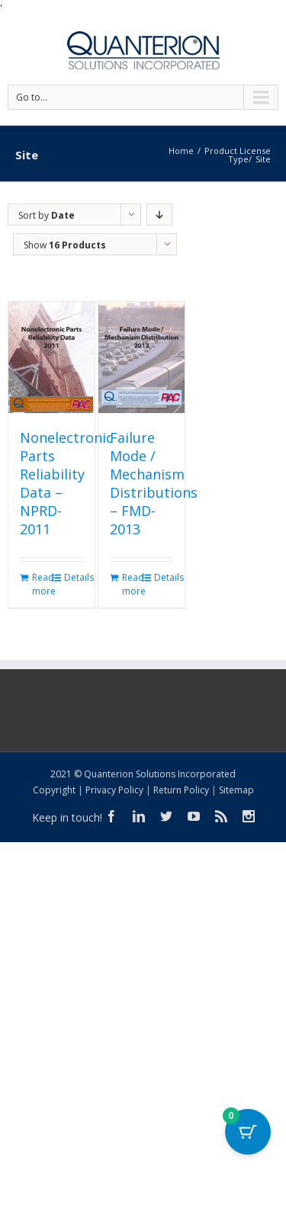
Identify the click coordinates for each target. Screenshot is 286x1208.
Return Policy (181, 789)
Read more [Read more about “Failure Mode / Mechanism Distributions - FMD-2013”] (131, 584)
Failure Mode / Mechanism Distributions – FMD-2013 (154, 483)
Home (181, 150)
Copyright (54, 789)
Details (73, 577)
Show (65, 245)
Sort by (46, 215)
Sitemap (236, 789)
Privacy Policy (114, 789)
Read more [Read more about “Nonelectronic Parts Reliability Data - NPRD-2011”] (41, 584)
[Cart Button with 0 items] (248, 1132)
